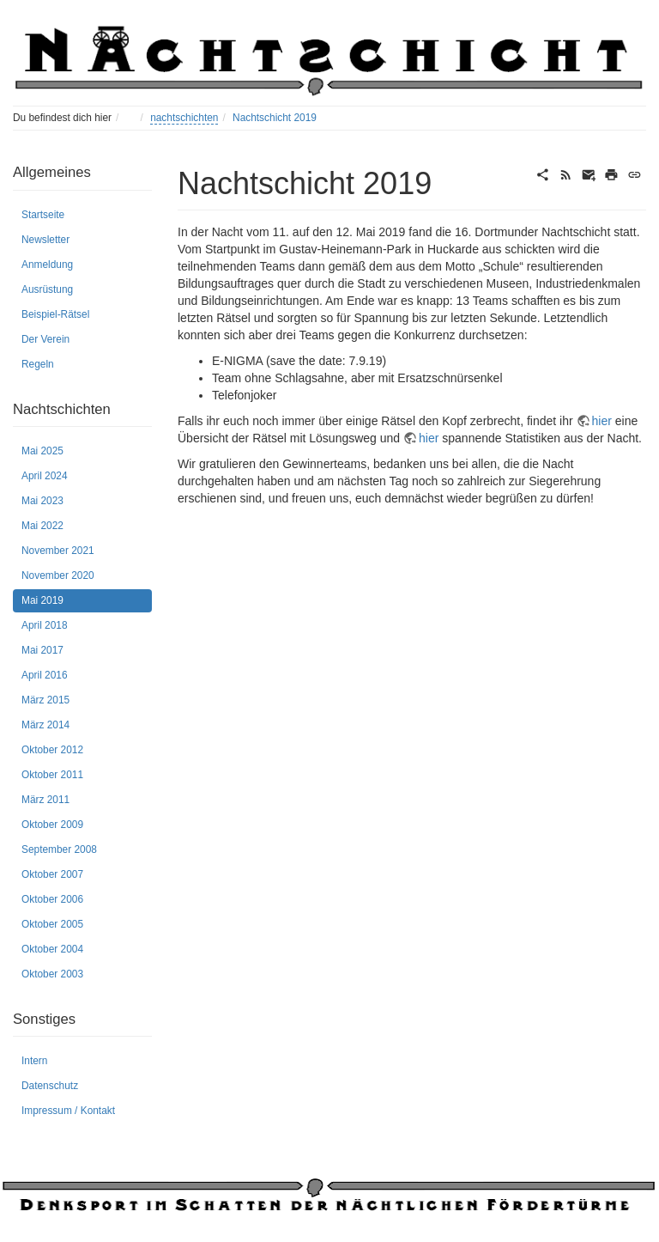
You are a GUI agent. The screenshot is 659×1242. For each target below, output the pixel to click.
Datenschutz (49, 1086)
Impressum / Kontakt (68, 1111)
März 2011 (45, 800)
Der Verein (45, 339)
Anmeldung (47, 265)
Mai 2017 (42, 650)
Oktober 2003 (52, 974)
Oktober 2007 (52, 874)
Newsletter (45, 240)
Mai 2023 (42, 501)
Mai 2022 (42, 526)
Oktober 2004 (52, 949)
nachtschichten (184, 118)
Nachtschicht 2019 (275, 118)
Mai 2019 (42, 600)
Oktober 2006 (52, 899)
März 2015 (45, 700)
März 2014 (45, 725)
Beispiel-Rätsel (55, 314)
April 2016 (44, 675)
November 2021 (57, 551)
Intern (34, 1061)
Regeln (37, 364)
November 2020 (57, 575)
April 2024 (44, 476)
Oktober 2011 (52, 775)
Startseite (42, 215)
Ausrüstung (47, 289)
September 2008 (59, 849)
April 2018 (44, 625)
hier (602, 421)
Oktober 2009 (52, 825)
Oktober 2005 (52, 924)
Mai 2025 (42, 451)
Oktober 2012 (52, 750)
